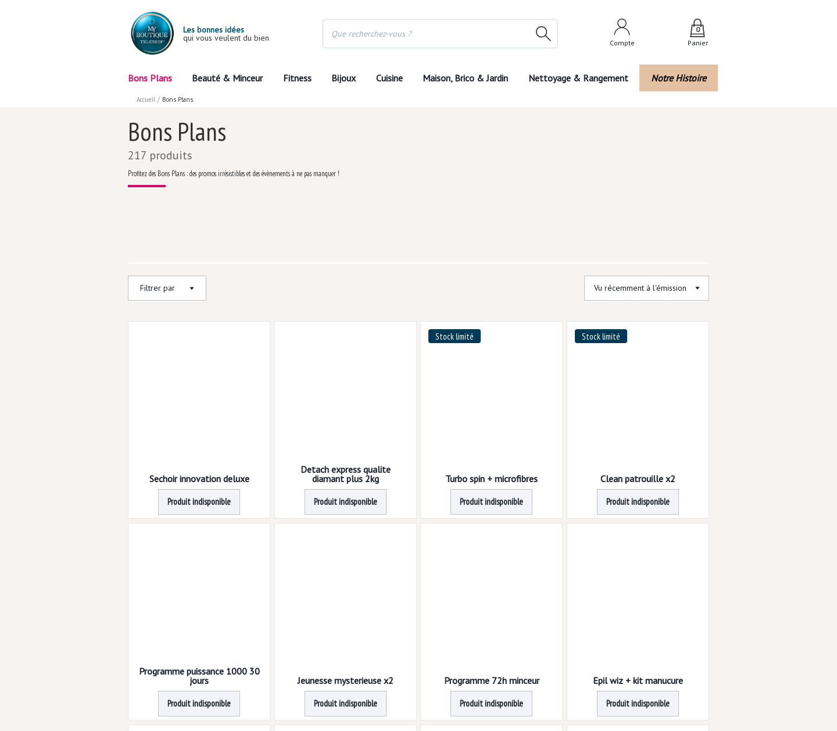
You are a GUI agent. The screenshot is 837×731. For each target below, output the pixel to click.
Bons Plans (149, 78)
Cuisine (390, 78)
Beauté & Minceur (227, 78)
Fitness (296, 78)
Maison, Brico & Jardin (468, 78)
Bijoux (343, 78)
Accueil (146, 99)
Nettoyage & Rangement (581, 78)
